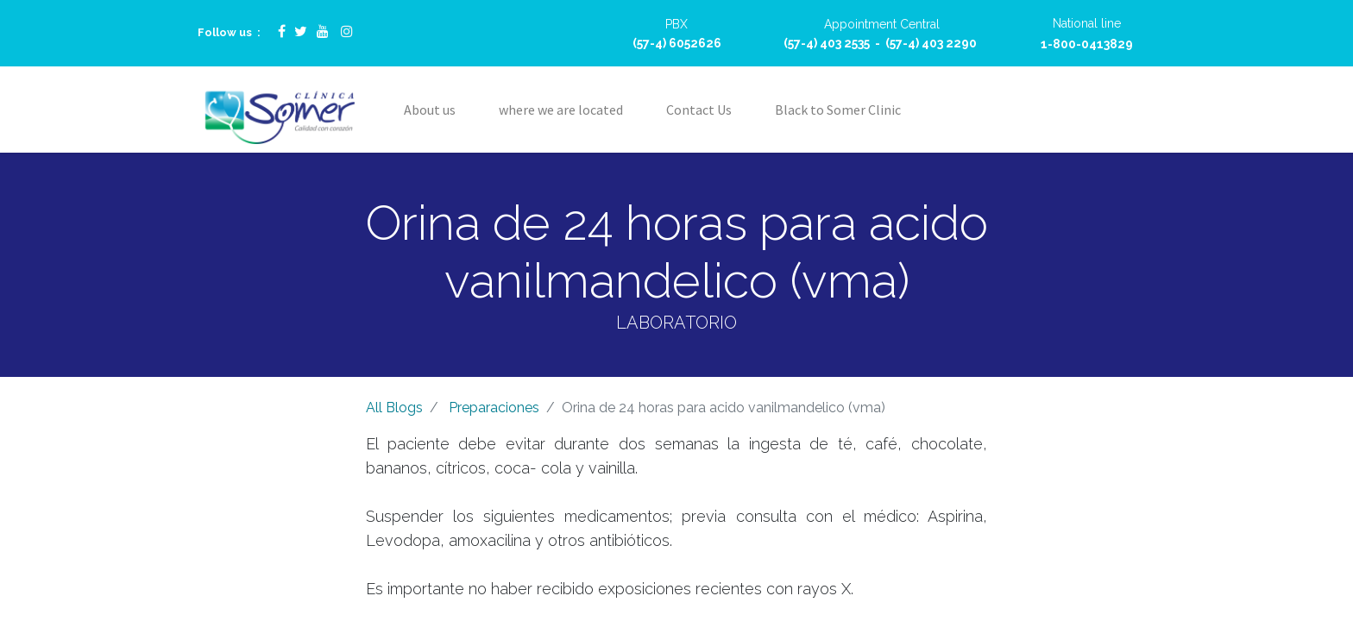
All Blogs (394, 407)
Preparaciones (494, 407)
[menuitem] (429, 109)
